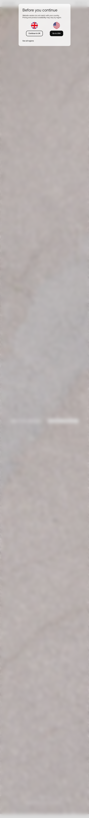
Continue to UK (34, 33)
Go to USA (56, 33)
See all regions (28, 41)
